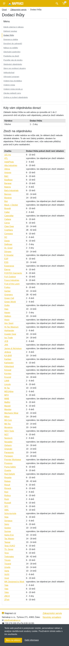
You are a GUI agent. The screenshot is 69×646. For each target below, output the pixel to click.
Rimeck (7, 488)
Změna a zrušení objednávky (15, 97)
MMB (6, 399)
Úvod (4, 10)
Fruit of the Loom (12, 284)
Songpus (8, 521)
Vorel (6, 578)
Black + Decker (11, 205)
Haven (7, 312)
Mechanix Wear (11, 413)
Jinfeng (7, 352)
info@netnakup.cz (12, 620)
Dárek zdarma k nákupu (13, 27)
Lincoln (7, 384)
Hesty (7, 320)
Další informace (32, 640)
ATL (6, 158)
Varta (6, 571)
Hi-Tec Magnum (11, 327)
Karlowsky (9, 363)
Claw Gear (9, 226)
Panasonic (9, 452)
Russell (7, 503)
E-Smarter (9, 255)
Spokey (7, 528)
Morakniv (8, 427)
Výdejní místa (9, 85)
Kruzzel (7, 377)
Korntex (7, 373)
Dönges (7, 252)
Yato (6, 589)
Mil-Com (8, 420)
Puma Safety (10, 467)
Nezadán (8, 442)
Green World (10, 302)
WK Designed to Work (14, 582)
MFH (6, 395)
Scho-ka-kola (10, 513)
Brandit (7, 208)
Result (7, 485)
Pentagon (8, 456)
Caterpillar (9, 216)
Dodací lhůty (8, 35)
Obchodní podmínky (11, 52)
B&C (6, 176)
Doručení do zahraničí (12, 43)
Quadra (7, 470)
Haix (6, 309)
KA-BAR (8, 356)
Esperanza (9, 266)
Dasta (7, 241)
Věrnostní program (11, 76)
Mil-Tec (7, 424)
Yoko (6, 592)
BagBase (8, 180)
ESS (6, 262)
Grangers (8, 295)
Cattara (7, 219)
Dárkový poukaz (10, 31)
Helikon (7, 316)
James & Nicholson (13, 348)
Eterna (7, 269)
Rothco (7, 495)
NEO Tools (9, 431)
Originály (8, 449)
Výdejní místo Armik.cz (13, 89)
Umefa (7, 567)
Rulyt (6, 499)
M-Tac (7, 388)
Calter (7, 212)
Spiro (6, 524)
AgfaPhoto (9, 162)
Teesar (7, 542)
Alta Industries (10, 165)
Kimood (7, 370)
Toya (6, 553)
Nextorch (8, 438)
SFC (6, 506)
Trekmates (9, 556)
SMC (6, 510)
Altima (7, 169)
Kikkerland (9, 366)
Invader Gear (10, 334)
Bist (6, 201)
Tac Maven (9, 539)
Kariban (7, 359)
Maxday (7, 409)
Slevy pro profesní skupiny (14, 68)
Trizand (7, 564)
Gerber (7, 291)
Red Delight (9, 474)
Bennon (7, 194)
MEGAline (8, 391)
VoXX (6, 574)
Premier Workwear (12, 460)
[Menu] (4, 3)
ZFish (6, 600)
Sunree (7, 531)
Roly (6, 492)
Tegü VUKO (9, 546)
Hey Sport (8, 323)
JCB (6, 341)
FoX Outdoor (10, 277)
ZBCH (7, 596)
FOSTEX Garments (13, 273)
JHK (6, 345)
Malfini (7, 402)
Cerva (7, 223)
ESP (6, 259)
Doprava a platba (10, 39)
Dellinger (8, 244)
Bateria (7, 187)
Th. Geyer (8, 549)
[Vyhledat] (56, 3)
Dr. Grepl (8, 248)
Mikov (7, 416)
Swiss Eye (9, 535)
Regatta (7, 477)
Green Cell (9, 298)
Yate (6, 585)
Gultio (7, 305)
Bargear (8, 183)
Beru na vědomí (13, 640)
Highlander (9, 330)
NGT (6, 434)
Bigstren (8, 198)
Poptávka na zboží (11, 56)
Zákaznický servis (18, 10)
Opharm (8, 445)
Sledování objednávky (12, 64)
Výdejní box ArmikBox (12, 81)
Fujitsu (7, 287)
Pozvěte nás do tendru (12, 60)
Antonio (7, 172)
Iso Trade (8, 338)
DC (5, 237)
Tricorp (7, 560)
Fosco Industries (11, 280)
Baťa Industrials (11, 190)
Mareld (7, 406)
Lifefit (6, 381)
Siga (6, 517)
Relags (7, 481)
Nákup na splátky (10, 48)
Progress (8, 463)
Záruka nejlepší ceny (12, 93)
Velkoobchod (8, 72)
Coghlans (8, 230)
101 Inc (7, 155)
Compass (8, 234)
